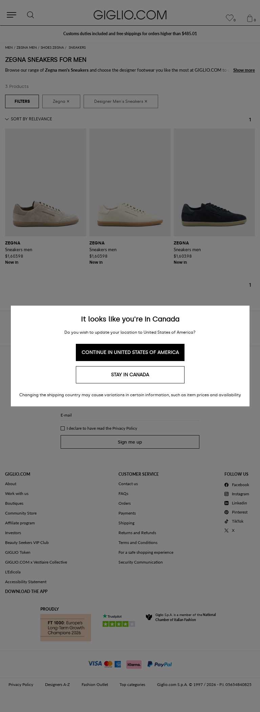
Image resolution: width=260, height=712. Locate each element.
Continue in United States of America (130, 352)
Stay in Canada (130, 375)
